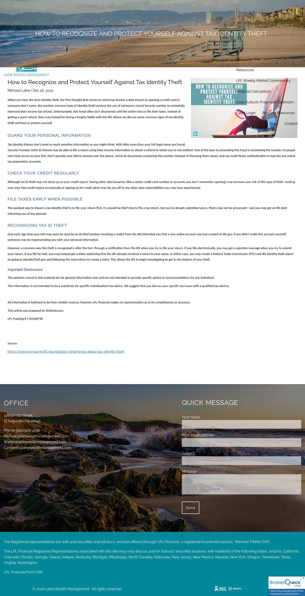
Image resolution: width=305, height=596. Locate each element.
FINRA (255, 542)
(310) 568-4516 (28, 430)
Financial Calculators (253, 91)
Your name (208, 417)
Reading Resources (279, 113)
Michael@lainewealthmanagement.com (36, 436)
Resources (245, 70)
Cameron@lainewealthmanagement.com (37, 448)
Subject (205, 453)
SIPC (266, 542)
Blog (273, 124)
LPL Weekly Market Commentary (263, 80)
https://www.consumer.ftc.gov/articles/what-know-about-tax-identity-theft (66, 351)
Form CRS (34, 572)
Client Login (246, 113)
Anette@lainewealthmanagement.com (35, 442)
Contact (291, 124)
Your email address (215, 435)
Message (206, 471)
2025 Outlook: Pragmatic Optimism (265, 102)
